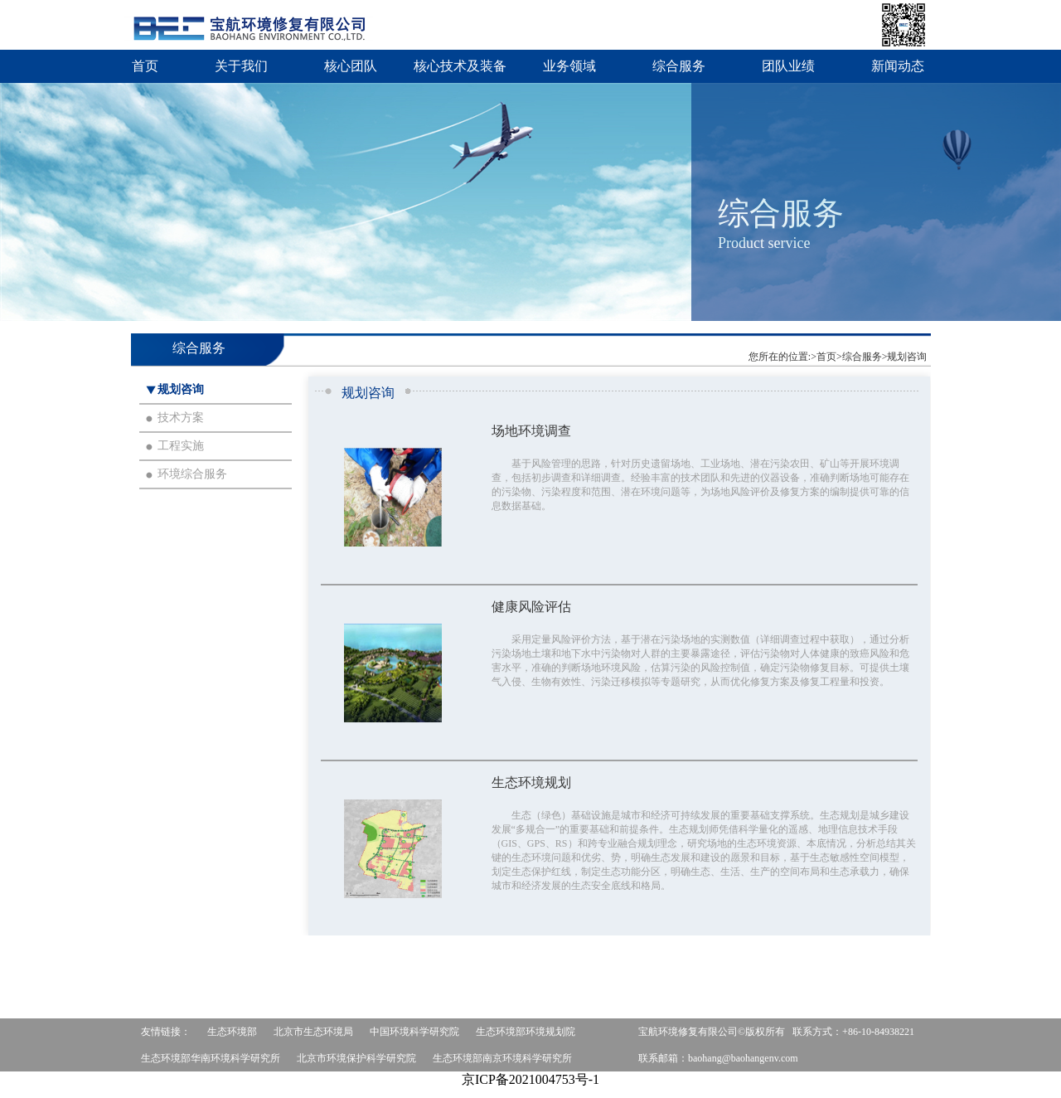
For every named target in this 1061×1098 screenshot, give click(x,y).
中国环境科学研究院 (414, 1031)
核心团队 (350, 66)
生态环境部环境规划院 (525, 1031)
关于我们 (241, 66)
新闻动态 (897, 66)
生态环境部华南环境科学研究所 (210, 1058)
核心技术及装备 (460, 66)
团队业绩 (788, 66)
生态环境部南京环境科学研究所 (502, 1058)
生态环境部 (232, 1031)
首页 (145, 66)
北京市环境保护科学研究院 (356, 1058)
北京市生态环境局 (313, 1031)
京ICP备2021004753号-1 (530, 1079)
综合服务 (678, 66)
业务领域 (569, 66)
